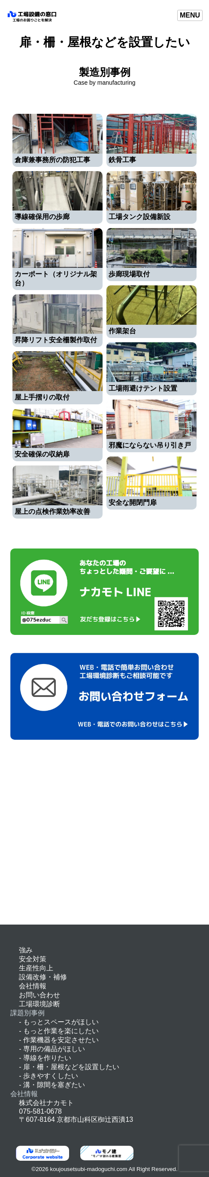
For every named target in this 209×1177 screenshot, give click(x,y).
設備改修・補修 (43, 977)
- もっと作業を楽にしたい (59, 1031)
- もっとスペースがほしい (59, 1022)
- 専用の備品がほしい (52, 1048)
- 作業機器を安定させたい (59, 1040)
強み (26, 950)
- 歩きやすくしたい (48, 1075)
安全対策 (32, 959)
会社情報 (32, 986)
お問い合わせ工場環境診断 (39, 999)
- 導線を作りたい (45, 1057)
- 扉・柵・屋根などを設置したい (69, 1066)
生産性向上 (36, 968)
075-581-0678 (40, 1111)
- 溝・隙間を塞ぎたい (52, 1084)
